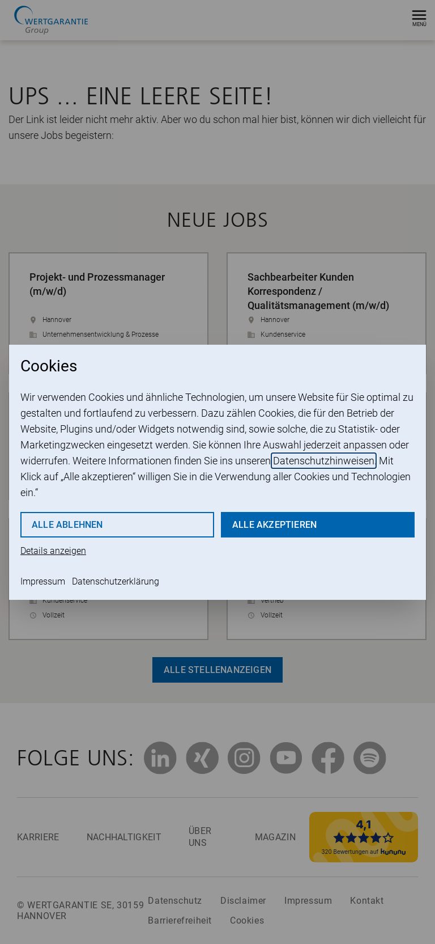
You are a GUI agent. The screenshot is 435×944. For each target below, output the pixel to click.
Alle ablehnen (67, 524)
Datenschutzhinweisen (323, 461)
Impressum (42, 581)
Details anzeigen (53, 550)
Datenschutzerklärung (115, 581)
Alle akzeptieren (274, 524)
